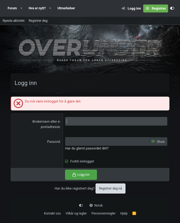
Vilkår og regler (76, 213)
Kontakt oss (52, 213)
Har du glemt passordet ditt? (87, 148)
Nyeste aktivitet (13, 21)
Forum (12, 8)
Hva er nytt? (37, 8)
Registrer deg (38, 21)
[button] (21, 8)
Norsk (96, 205)
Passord (53, 142)
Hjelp (124, 213)
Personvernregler (104, 213)
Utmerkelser (66, 8)
